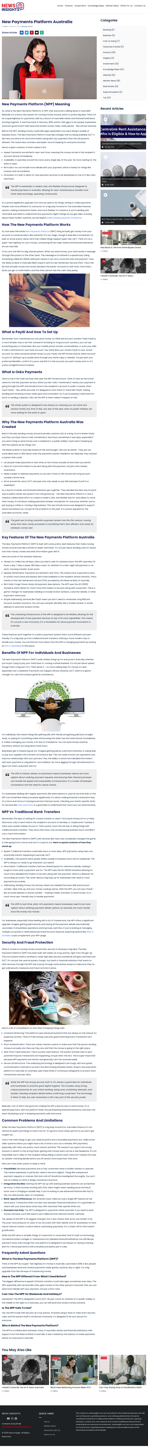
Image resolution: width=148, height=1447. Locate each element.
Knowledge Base (96, 5)
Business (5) (109, 36)
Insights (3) (108, 59)
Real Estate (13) (110, 87)
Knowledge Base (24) (113, 70)
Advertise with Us (52, 1431)
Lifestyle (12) (109, 76)
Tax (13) (107, 98)
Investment (80, 5)
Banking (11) (108, 30)
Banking (24, 28)
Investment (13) (111, 64)
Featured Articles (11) (113, 47)
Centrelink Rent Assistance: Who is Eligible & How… (122, 145)
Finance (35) (109, 53)
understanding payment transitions (63, 218)
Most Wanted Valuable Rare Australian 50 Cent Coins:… (121, 181)
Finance (69, 5)
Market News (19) (111, 81)
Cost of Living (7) (111, 42)
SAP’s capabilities (13, 647)
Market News (112, 5)
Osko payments (26, 806)
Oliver (6, 28)
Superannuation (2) (112, 93)
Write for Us (126, 5)
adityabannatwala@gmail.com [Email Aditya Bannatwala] (16, 1427)
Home (60, 5)
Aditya (105, 252)
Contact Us (139, 5)
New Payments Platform (38, 232)
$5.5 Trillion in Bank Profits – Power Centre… (119, 220)
